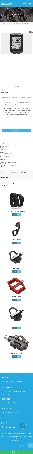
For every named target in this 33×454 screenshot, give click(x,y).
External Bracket (16, 239)
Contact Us (19, 412)
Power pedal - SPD (16, 353)
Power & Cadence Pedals (17, 381)
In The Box (23, 172)
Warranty (19, 402)
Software (4, 402)
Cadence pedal (16, 296)
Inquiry (17, 130)
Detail (19, 214)
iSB (30, 433)
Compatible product (4, 177)
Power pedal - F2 (16, 268)
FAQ (24, 402)
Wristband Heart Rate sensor (16, 211)
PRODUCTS (9, 23)
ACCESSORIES (8, 387)
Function (13, 172)
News (14, 412)
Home (3, 23)
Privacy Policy (22, 445)
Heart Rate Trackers (7, 391)
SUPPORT (6, 399)
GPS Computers (16, 23)
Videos (14, 402)
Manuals (10, 402)
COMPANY (6, 409)
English (24, 3)
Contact (17, 452)
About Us (4, 412)
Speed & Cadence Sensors (19, 391)
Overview (2, 172)
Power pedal (16, 325)
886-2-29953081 (17, 440)
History (10, 412)
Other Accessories (6, 394)
